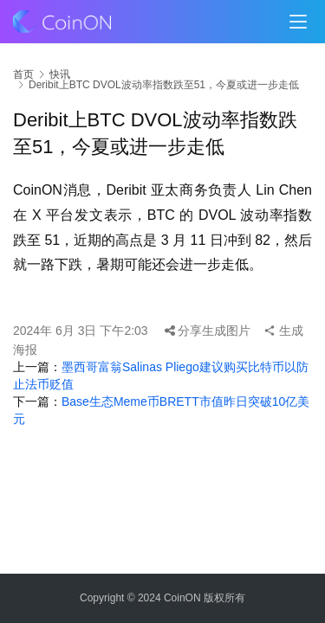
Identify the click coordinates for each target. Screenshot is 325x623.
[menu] (298, 21)
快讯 (59, 74)
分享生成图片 (208, 330)
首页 (23, 74)
